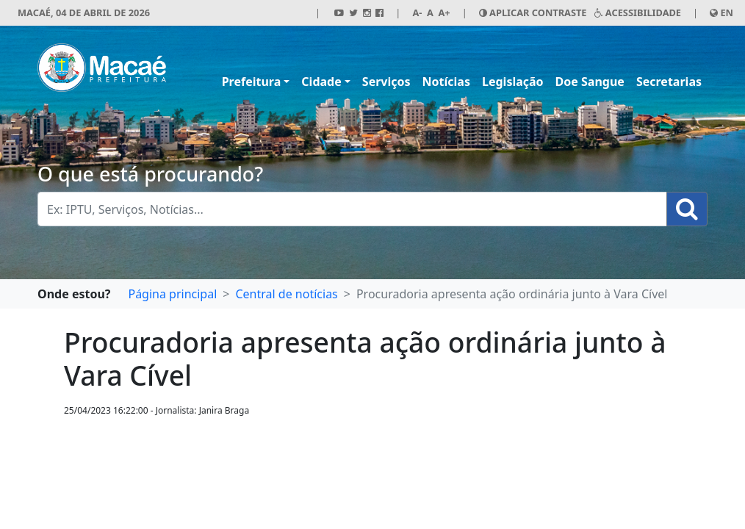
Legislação (513, 81)
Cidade (321, 81)
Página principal (172, 294)
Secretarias (669, 81)
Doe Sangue (590, 81)
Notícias (446, 81)
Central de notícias (286, 294)
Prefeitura (251, 81)
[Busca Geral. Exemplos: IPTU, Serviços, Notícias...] (352, 209)
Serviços (386, 81)
